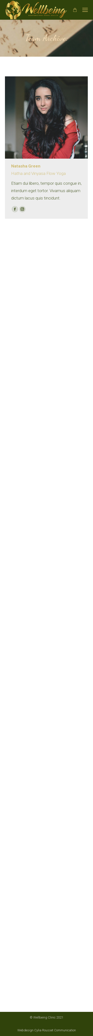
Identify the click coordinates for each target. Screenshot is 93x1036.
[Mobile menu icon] (85, 10)
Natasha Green (25, 166)
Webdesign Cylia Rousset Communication (46, 1030)
